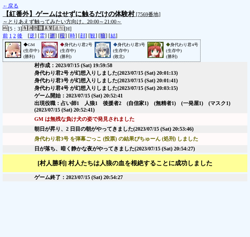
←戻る (10, 6)
